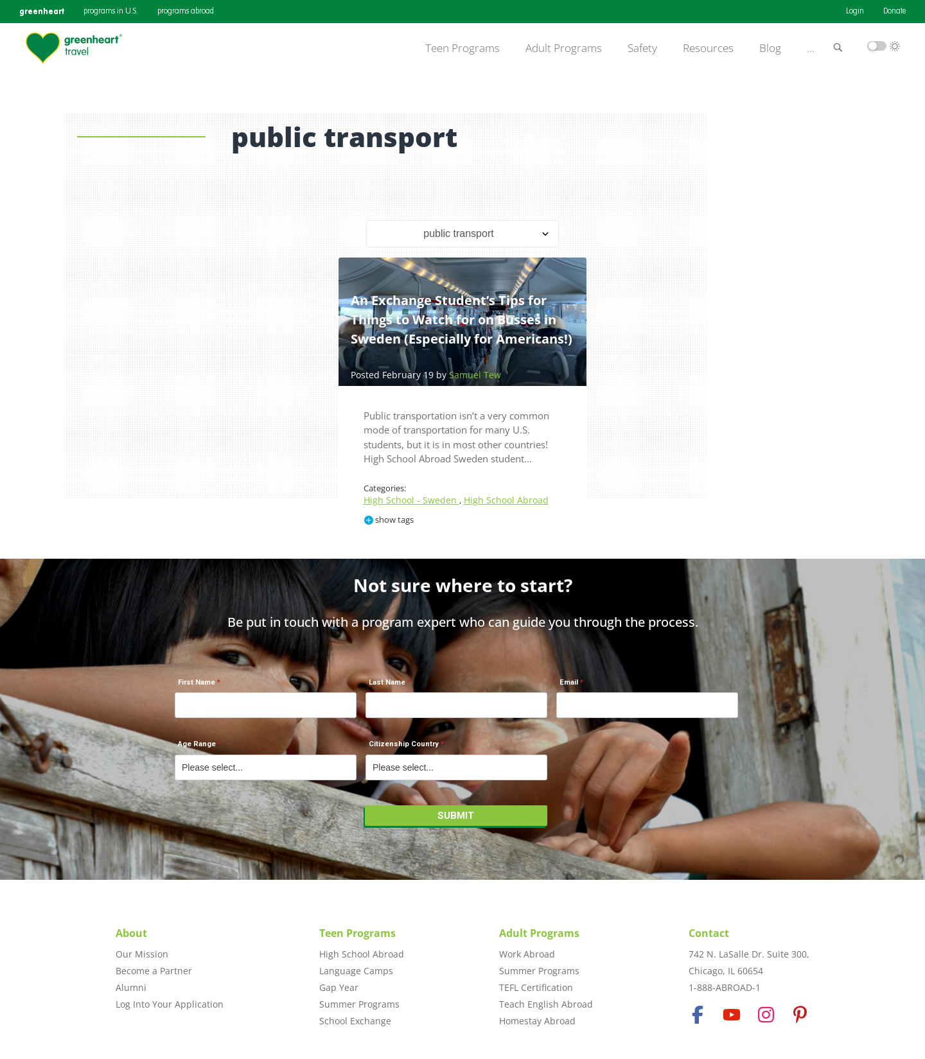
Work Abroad (527, 954)
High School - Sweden (411, 500)
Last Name (387, 682)
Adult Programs (563, 48)
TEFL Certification (536, 987)
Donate (894, 11)
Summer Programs (359, 1004)
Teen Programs (462, 48)
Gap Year (338, 987)
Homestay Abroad (537, 1021)
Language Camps (356, 971)
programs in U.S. (111, 11)
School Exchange (355, 1021)
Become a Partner (154, 971)
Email (568, 682)
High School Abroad (506, 500)
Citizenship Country (404, 744)
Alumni (131, 987)
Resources (708, 48)
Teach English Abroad (546, 1004)
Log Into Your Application (170, 1004)
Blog (770, 48)
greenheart (41, 11)
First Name (196, 682)
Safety (642, 48)
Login (855, 11)
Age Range (197, 744)
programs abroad (185, 11)
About (131, 933)
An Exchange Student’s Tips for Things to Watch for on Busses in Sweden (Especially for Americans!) (461, 319)
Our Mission (142, 954)
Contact (709, 933)
